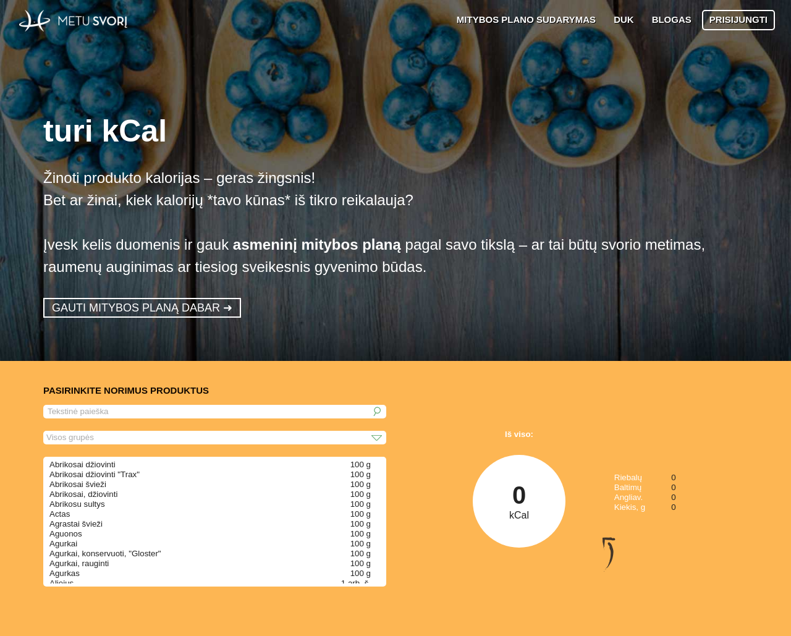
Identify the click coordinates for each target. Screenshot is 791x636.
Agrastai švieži (76, 523)
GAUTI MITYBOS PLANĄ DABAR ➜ (142, 308)
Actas (59, 514)
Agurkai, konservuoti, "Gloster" (105, 553)
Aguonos (65, 533)
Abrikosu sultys (77, 504)
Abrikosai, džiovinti (83, 494)
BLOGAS (672, 19)
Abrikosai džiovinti (82, 464)
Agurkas (64, 573)
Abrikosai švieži (77, 484)
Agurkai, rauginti (79, 563)
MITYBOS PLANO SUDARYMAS (526, 19)
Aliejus (61, 583)
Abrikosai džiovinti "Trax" (94, 474)
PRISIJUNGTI (738, 19)
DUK (624, 19)
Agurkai (63, 543)
